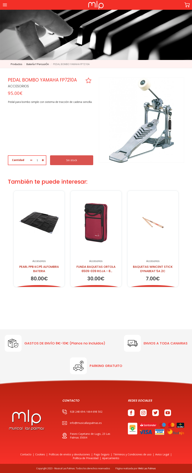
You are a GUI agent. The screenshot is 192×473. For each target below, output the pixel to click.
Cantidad (18, 160)
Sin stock (71, 160)
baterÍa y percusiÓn (37, 64)
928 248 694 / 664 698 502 (82, 411)
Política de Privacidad (85, 458)
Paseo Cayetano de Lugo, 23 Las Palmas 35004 (86, 435)
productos (16, 64)
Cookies (40, 454)
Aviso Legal (162, 454)
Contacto (26, 454)
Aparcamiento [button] (110, 458)
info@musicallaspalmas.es (82, 423)
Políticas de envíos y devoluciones (69, 454)
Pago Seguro (102, 454)
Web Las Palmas (147, 468)
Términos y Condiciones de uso (132, 454)
